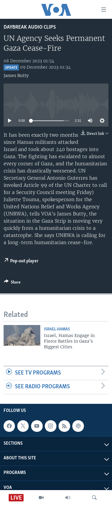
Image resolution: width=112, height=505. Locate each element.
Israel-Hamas (57, 329)
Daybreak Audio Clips (30, 27)
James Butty (16, 75)
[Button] (12, 283)
